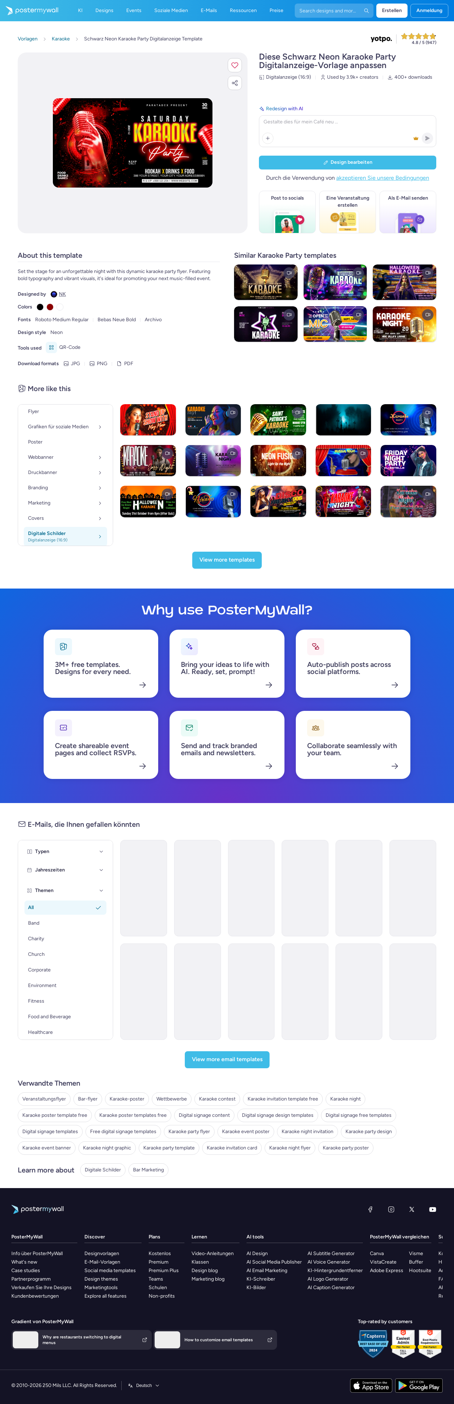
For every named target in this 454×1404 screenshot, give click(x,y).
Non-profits (162, 1296)
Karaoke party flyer (189, 1132)
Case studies (25, 1271)
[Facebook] (370, 1209)
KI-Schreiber (261, 1279)
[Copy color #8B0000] (50, 307)
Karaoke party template (169, 1148)
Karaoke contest (217, 1099)
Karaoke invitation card (232, 1148)
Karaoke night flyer (290, 1148)
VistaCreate (383, 1262)
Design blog (205, 1271)
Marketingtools (101, 1288)
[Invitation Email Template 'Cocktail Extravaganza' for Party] (305, 991)
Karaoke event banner (46, 1148)
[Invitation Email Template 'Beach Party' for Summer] (197, 991)
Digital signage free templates (359, 1115)
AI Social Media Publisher (274, 1262)
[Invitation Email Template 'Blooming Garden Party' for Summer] (143, 991)
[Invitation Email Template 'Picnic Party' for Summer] (305, 888)
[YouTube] (433, 1209)
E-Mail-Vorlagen (102, 1262)
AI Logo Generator (328, 1279)
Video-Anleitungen (213, 1253)
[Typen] (101, 851)
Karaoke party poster (346, 1148)
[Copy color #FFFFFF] (59, 307)
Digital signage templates (50, 1132)
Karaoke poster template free (54, 1115)
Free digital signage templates (123, 1132)
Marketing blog (208, 1279)
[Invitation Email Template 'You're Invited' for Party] (412, 991)
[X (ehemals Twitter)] (412, 1209)
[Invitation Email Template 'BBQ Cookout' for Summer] (251, 991)
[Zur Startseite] (29, 11)
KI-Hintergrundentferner (335, 1271)
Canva (377, 1253)
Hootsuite (420, 1271)
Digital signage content (204, 1115)
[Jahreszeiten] (101, 870)
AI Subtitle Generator (331, 1253)
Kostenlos (160, 1253)
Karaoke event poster (246, 1132)
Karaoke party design (368, 1132)
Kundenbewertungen (35, 1296)
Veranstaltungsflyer (44, 1099)
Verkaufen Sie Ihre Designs (41, 1288)
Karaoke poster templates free (133, 1115)
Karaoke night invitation (307, 1132)
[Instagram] (391, 1209)
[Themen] (101, 890)
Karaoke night (345, 1099)
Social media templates (110, 1271)
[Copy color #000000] (40, 307)
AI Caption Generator (331, 1288)
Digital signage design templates (278, 1115)
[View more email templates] (227, 1059)
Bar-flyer (88, 1099)
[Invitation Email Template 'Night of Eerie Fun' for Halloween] (359, 991)
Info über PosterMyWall (37, 1253)
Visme (416, 1253)
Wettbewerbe (171, 1099)
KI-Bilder (256, 1288)
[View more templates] (227, 560)
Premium (158, 1262)
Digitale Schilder (103, 1170)
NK (62, 294)
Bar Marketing (148, 1170)
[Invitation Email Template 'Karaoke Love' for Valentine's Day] (197, 888)
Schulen (158, 1288)
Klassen (200, 1262)
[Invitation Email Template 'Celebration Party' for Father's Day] (143, 888)
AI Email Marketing (267, 1271)
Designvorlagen (101, 1253)
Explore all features (105, 1296)
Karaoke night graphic (107, 1148)
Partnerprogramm (31, 1279)
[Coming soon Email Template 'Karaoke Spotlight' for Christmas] (251, 888)
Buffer (416, 1262)
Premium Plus (164, 1271)
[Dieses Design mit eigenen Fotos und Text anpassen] (132, 143)
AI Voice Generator (329, 1262)
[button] (235, 65)
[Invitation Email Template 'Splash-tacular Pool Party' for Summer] (412, 888)
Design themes (101, 1279)
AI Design (257, 1253)
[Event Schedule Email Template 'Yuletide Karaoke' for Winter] (359, 888)
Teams (156, 1279)
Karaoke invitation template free (283, 1099)
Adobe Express (386, 1271)
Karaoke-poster (127, 1099)
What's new (24, 1262)
